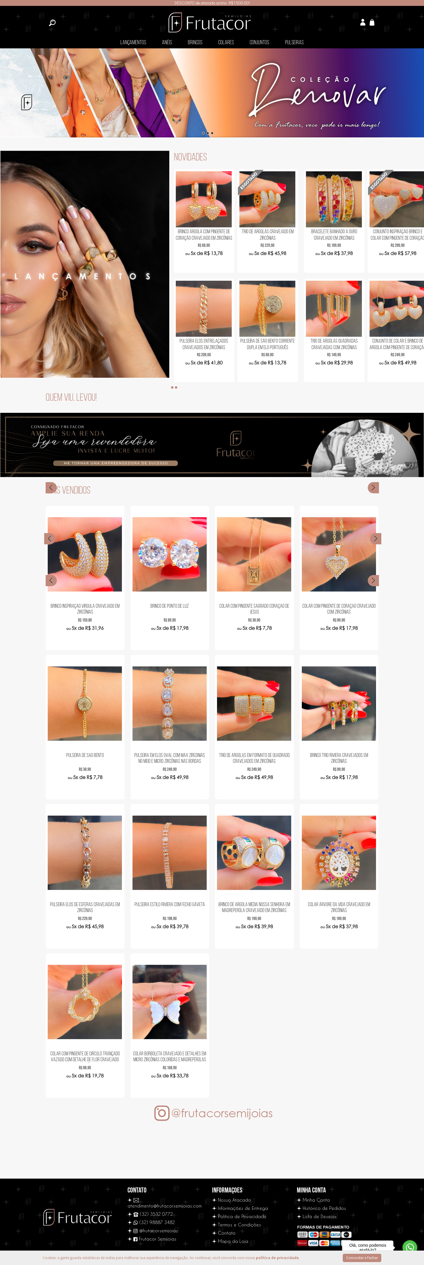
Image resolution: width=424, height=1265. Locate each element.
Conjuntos (259, 43)
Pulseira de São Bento (85, 755)
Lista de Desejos (320, 1216)
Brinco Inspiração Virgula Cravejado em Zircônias (85, 609)
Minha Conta (316, 1199)
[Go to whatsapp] (410, 1247)
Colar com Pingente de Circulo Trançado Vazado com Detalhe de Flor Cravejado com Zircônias (85, 1057)
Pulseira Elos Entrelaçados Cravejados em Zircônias (330, 344)
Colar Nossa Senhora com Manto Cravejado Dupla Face (266, 344)
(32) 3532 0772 (153, 1214)
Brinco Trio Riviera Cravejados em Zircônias (339, 758)
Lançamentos (133, 43)
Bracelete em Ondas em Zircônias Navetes (203, 235)
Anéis (167, 43)
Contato (227, 1233)
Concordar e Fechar (362, 1257)
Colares (226, 43)
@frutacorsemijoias (155, 1230)
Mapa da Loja (233, 1241)
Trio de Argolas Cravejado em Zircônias (394, 235)
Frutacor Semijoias (154, 1238)
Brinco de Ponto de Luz (169, 606)
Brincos (195, 43)
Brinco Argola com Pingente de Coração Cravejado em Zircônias (330, 235)
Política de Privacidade (242, 1216)
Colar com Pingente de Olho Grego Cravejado (203, 344)
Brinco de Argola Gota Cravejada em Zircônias (266, 235)
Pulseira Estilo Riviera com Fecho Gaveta (170, 905)
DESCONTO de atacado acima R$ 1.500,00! (212, 3)
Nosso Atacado (234, 1199)
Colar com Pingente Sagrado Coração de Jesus (254, 609)
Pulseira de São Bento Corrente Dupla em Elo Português (394, 344)
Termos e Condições (239, 1224)
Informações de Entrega (243, 1208)
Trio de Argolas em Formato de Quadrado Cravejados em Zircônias (254, 758)
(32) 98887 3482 (154, 1222)
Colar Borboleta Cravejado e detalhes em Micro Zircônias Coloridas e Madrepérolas (169, 1057)
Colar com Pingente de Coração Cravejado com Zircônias (339, 609)
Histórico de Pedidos (324, 1208)
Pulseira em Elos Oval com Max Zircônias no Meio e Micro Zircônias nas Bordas (169, 758)
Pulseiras (294, 43)
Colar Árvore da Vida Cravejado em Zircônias (339, 908)
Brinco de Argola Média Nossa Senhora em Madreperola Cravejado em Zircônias (254, 908)
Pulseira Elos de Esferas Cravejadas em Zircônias (85, 908)
